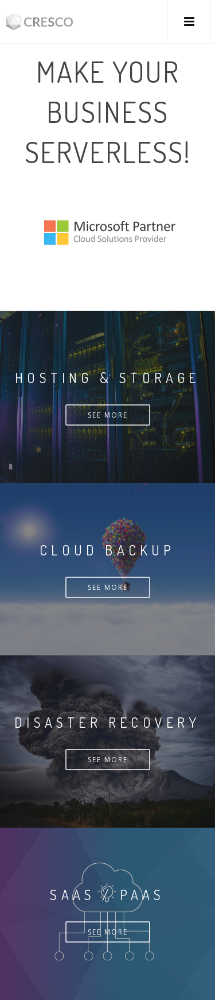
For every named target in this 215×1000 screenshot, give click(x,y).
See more (108, 415)
